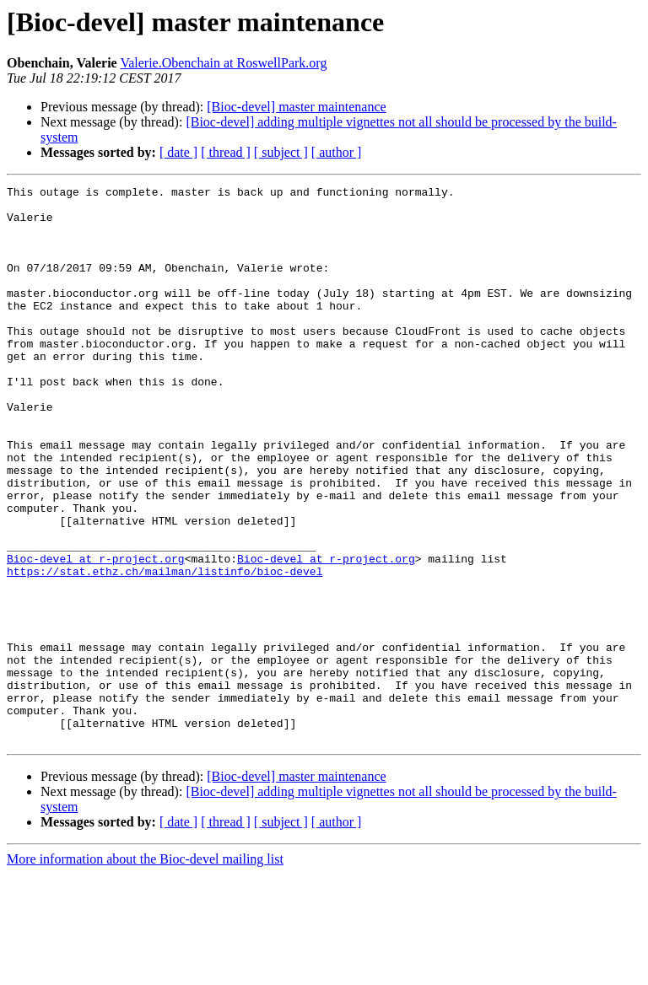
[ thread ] (226, 152)
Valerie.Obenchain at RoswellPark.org (223, 63)
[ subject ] (281, 152)
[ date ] (178, 152)
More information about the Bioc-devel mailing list (145, 970)
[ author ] (336, 152)
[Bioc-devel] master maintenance (296, 107)
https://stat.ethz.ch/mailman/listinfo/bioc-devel (164, 649)
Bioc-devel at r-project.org (96, 634)
